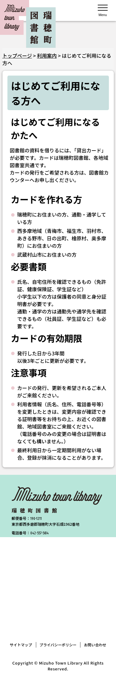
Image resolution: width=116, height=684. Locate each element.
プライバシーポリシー (58, 644)
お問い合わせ (95, 644)
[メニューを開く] (102, 10)
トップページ (17, 55)
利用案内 (47, 55)
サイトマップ (21, 644)
